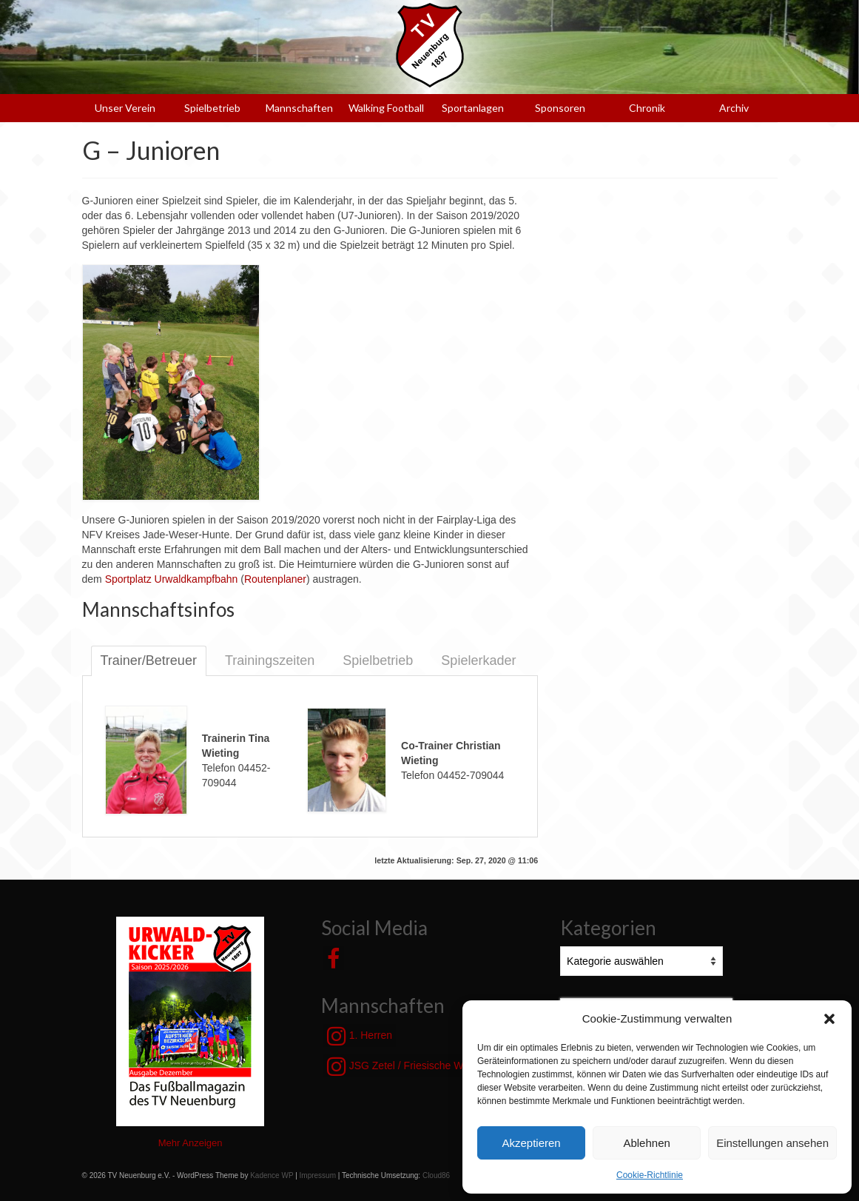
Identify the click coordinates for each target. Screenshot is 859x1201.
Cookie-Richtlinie (649, 1175)
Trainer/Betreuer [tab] (149, 660)
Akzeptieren (531, 1143)
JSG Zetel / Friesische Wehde (407, 1066)
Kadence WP (271, 1175)
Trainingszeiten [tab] (269, 660)
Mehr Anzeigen (190, 1142)
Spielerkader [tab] (478, 660)
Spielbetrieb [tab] (378, 660)
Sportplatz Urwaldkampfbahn (171, 579)
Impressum (318, 1175)
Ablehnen (646, 1143)
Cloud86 (436, 1175)
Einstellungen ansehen (772, 1143)
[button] (829, 1018)
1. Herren (359, 1036)
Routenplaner (275, 579)
